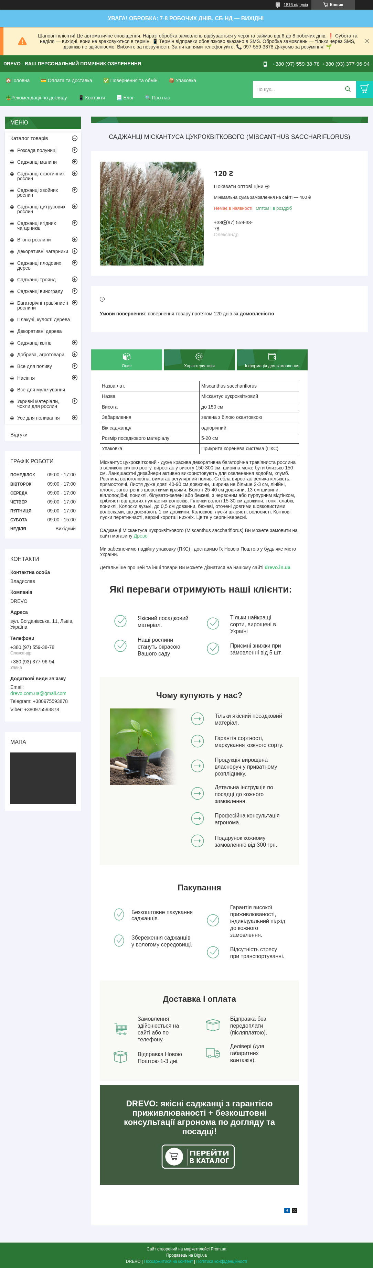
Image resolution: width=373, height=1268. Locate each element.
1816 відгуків (296, 4)
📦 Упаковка (182, 80)
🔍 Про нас (157, 97)
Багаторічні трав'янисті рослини (42, 305)
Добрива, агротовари (40, 354)
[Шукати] (347, 89)
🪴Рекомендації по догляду (36, 97)
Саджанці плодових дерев (39, 265)
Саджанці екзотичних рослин (41, 176)
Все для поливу (34, 366)
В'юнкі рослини (34, 239)
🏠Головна (18, 80)
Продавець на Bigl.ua (186, 1255)
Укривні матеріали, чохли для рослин (38, 404)
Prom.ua (218, 1249)
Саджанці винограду (40, 291)
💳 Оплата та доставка (66, 80)
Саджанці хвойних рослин (37, 192)
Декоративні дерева (39, 331)
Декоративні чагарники (42, 251)
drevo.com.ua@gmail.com (38, 693)
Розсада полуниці (36, 150)
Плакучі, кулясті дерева (43, 319)
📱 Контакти (91, 97)
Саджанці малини (37, 162)
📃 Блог (125, 97)
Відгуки (19, 434)
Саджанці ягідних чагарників (36, 225)
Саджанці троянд (36, 279)
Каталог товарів (29, 138)
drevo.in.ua (277, 567)
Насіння (26, 378)
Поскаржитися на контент (168, 1261)
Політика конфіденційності (221, 1261)
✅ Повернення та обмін (130, 80)
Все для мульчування (41, 389)
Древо (141, 536)
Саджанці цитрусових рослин (41, 209)
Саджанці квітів (34, 343)
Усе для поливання (38, 418)
